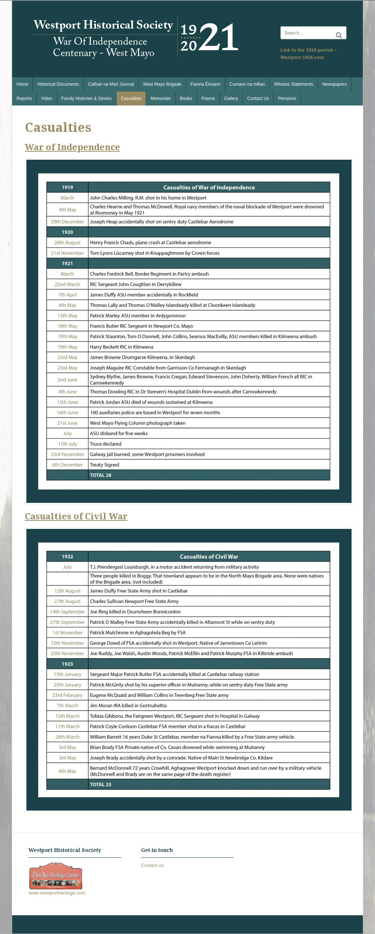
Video (46, 98)
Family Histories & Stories (87, 98)
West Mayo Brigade (162, 84)
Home (22, 84)
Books (186, 98)
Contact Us (258, 98)
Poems (208, 98)
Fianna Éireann (205, 84)
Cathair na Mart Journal (111, 84)
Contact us (152, 865)
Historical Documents (58, 84)
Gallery (231, 98)
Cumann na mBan (247, 84)
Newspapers (334, 84)
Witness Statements (293, 84)
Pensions (287, 98)
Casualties (131, 98)
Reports (24, 98)
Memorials (161, 98)
